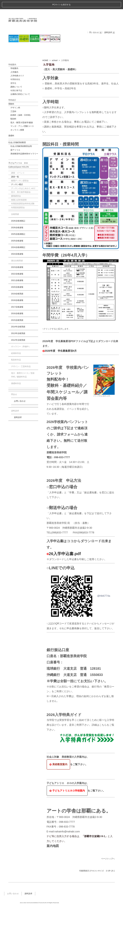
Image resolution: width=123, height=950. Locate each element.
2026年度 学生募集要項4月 (59, 393)
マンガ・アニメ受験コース (22, 168)
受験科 (11, 146)
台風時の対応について (20, 136)
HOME (45, 103)
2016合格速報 (17, 356)
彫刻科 (13, 161)
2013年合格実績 (18, 376)
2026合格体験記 (18, 263)
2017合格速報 (17, 349)
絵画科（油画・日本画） (21, 157)
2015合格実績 (17, 362)
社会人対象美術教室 (17, 185)
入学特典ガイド (17, 118)
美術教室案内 (58, 806)
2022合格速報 (17, 316)
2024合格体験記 (18, 290)
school (54, 103)
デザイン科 (15, 150)
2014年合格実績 (18, 369)
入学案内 (14, 114)
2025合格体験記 (18, 276)
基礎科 (11, 178)
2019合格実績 (17, 336)
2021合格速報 (17, 323)
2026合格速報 (17, 270)
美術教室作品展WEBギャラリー (24, 196)
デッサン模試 (17, 227)
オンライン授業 (17, 172)
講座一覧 (15, 219)
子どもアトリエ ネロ (18, 205)
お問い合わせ (20, 443)
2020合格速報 (17, 329)
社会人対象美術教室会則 (21, 188)
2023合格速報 (17, 309)
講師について (16, 129)
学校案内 (14, 111)
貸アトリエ (15, 192)
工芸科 (13, 154)
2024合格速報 (17, 296)
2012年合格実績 (18, 382)
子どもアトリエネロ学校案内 (67, 833)
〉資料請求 (108, 23)
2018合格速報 (17, 343)
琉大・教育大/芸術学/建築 (21, 165)
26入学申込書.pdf (64, 596)
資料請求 (18, 460)
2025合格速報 (17, 283)
